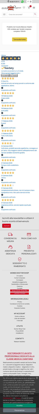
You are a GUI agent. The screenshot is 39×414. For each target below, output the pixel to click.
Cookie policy (8, 398)
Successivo (13, 76)
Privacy (18, 398)
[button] (31, 1)
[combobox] (28, 1)
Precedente (5, 76)
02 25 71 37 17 (14, 2)
